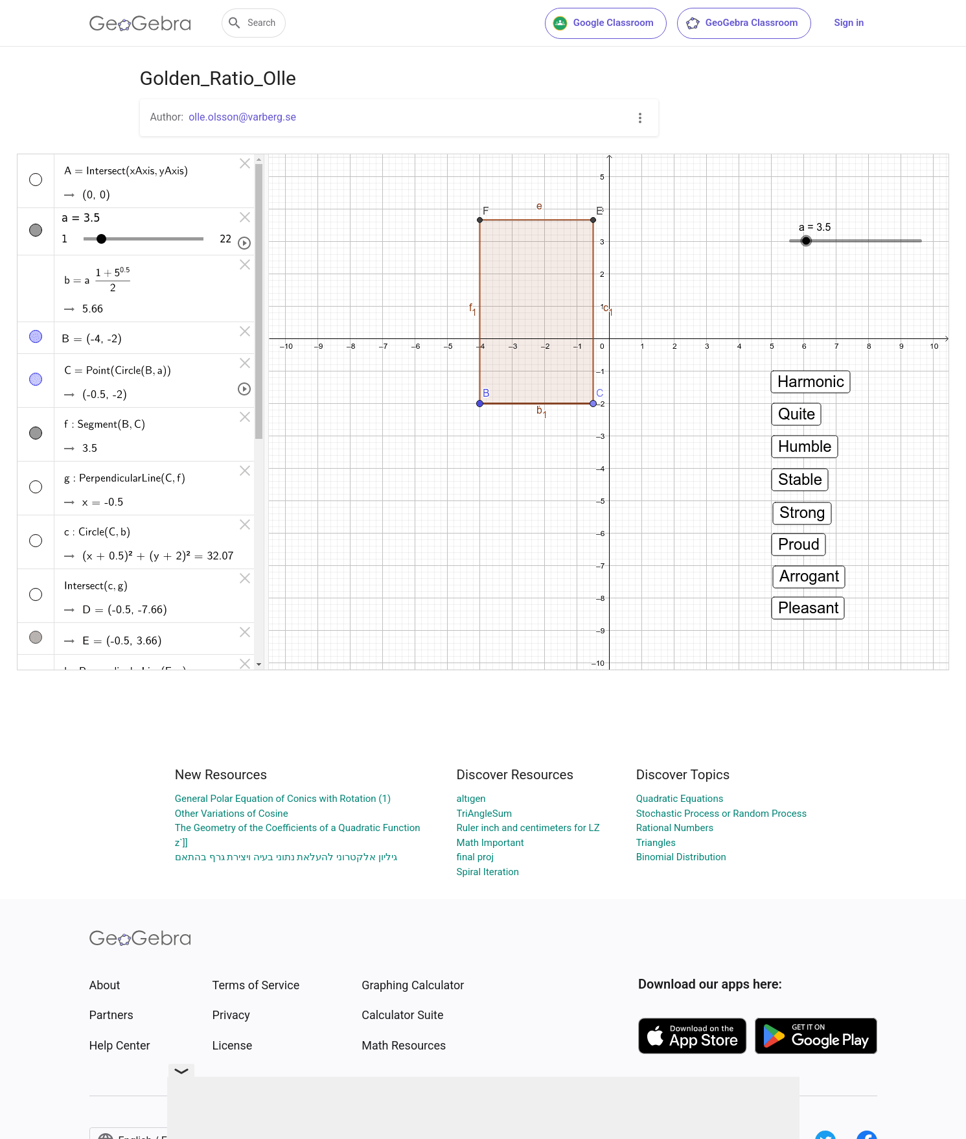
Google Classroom (603, 23)
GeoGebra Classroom (741, 23)
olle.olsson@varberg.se (242, 117)
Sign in (849, 23)
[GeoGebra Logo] (140, 23)
